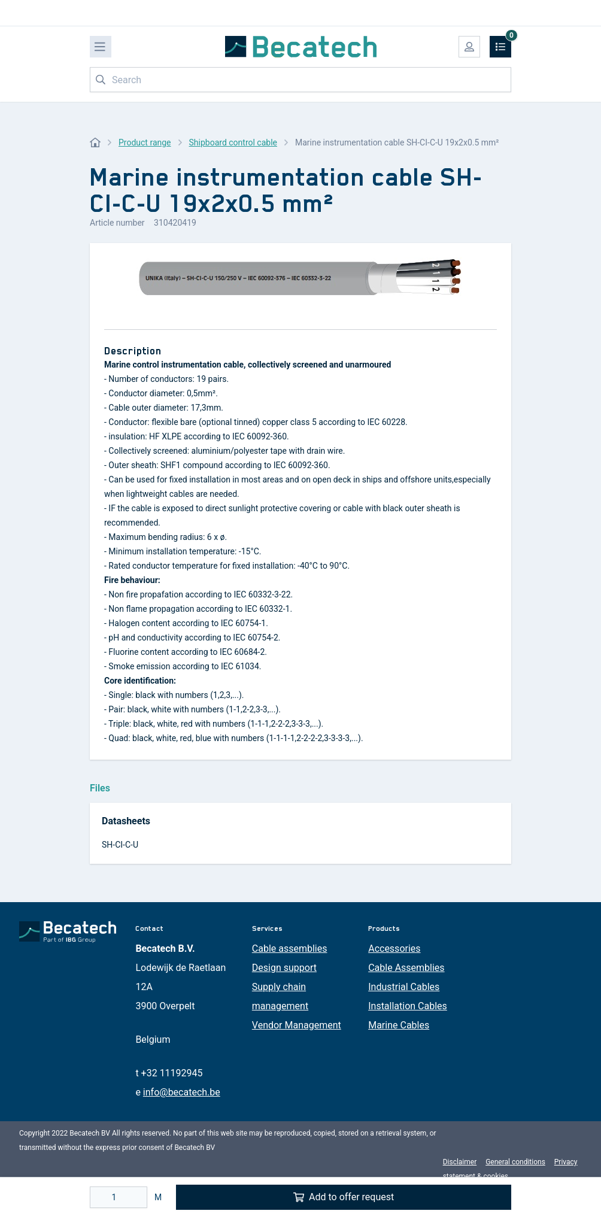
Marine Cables (398, 1025)
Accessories (394, 948)
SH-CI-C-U (120, 844)
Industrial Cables (403, 987)
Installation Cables (407, 1006)
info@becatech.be (181, 1092)
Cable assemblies (289, 948)
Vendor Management (296, 1025)
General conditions (515, 1162)
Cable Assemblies (406, 967)
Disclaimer (460, 1162)
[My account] (469, 46)
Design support (284, 967)
